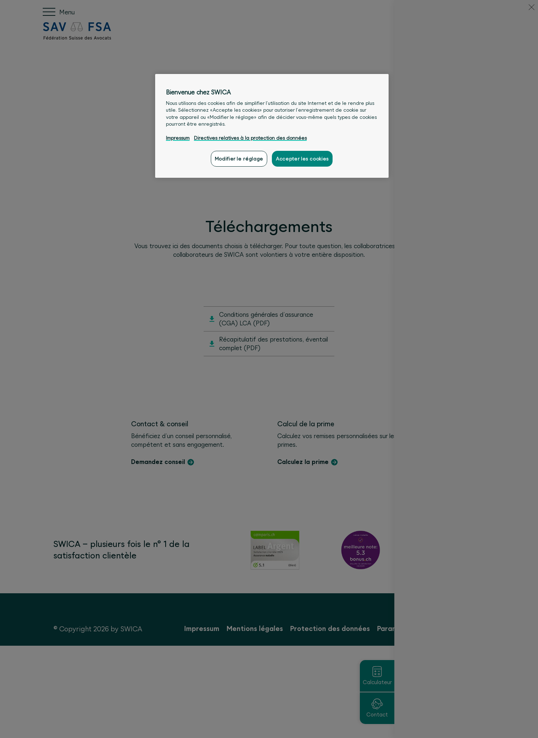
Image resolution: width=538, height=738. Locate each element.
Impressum (178, 138)
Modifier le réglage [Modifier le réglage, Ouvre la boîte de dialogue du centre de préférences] (239, 159)
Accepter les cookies (302, 159)
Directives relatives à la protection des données (250, 138)
